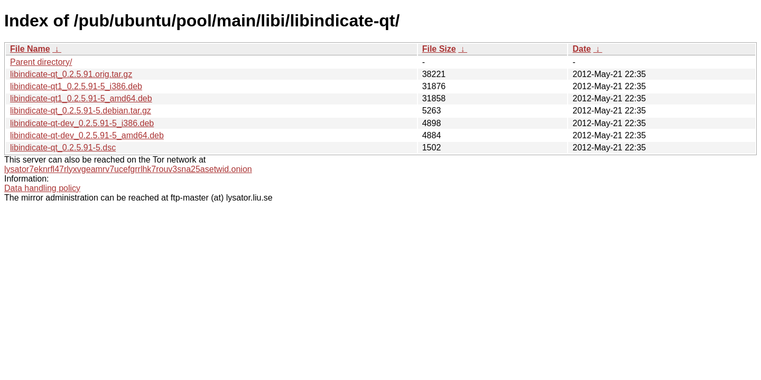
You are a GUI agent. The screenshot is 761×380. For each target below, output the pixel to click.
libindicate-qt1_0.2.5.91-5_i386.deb (76, 86)
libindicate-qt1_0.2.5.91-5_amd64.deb (81, 98)
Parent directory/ (41, 62)
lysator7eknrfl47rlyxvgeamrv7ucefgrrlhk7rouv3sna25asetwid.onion (128, 169)
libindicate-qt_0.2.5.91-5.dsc (63, 147)
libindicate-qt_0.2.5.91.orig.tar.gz (71, 74)
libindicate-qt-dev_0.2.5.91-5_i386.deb (82, 123)
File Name (30, 48)
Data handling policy (42, 188)
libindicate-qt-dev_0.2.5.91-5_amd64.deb (87, 135)
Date (581, 48)
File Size (439, 48)
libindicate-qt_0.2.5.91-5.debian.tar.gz (80, 110)
